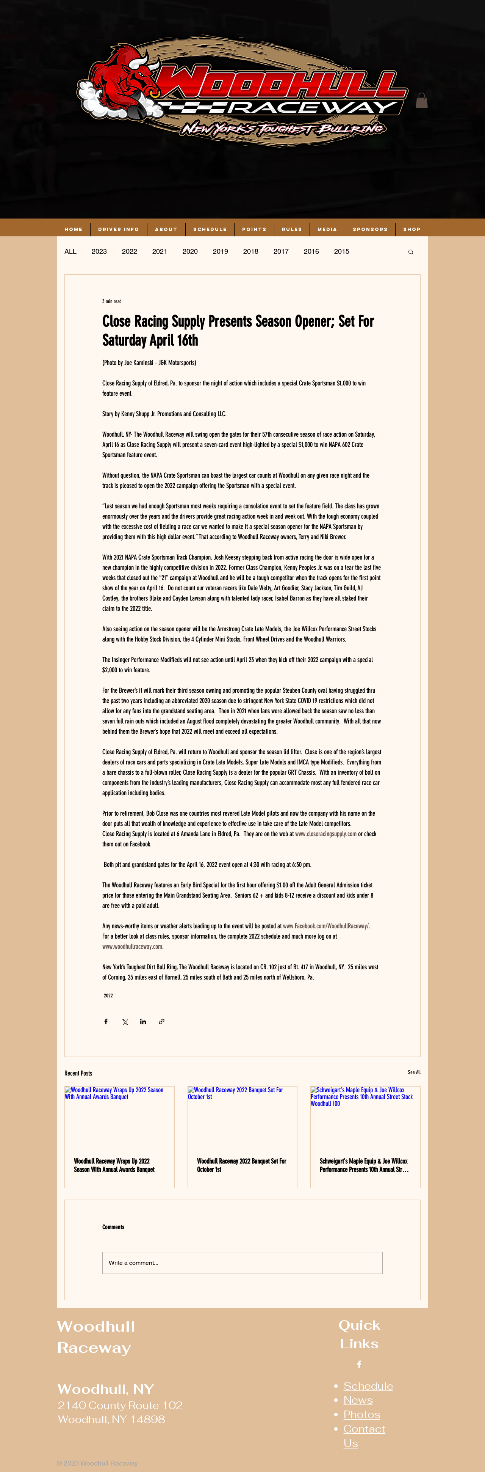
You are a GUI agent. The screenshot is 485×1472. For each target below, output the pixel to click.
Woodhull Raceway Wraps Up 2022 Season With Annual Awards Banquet (114, 1165)
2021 (159, 251)
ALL (70, 251)
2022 (129, 251)
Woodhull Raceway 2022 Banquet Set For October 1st (241, 1165)
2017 (281, 251)
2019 (220, 251)
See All (414, 1072)
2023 (99, 251)
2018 (250, 251)
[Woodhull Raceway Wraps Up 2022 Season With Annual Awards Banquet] (119, 1117)
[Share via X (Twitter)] (124, 1021)
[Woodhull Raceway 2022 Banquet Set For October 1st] (242, 1117)
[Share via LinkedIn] (143, 1021)
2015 (341, 251)
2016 (311, 251)
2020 (190, 251)
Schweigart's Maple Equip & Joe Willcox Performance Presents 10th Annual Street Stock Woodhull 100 (364, 1165)
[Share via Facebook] (106, 1021)
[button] (421, 100)
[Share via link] (161, 1021)
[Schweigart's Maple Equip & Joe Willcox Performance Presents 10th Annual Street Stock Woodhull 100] (365, 1117)
